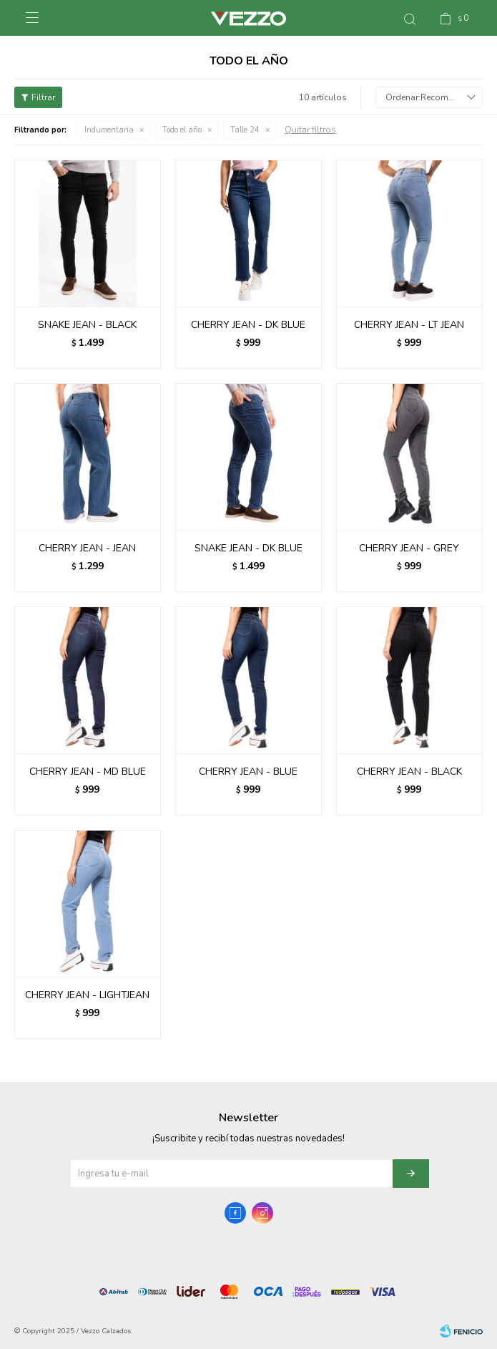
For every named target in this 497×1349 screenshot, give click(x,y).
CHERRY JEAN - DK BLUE (248, 325)
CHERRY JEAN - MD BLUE (87, 771)
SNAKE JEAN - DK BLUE (248, 548)
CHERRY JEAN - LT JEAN (409, 325)
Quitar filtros (310, 129)
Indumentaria (109, 130)
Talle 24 (245, 130)
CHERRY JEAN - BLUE (248, 771)
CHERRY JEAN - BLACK (409, 771)
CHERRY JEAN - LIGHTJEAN (87, 995)
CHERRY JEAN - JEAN (87, 548)
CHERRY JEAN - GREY (409, 548)
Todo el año (182, 130)
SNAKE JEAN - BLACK (87, 325)
